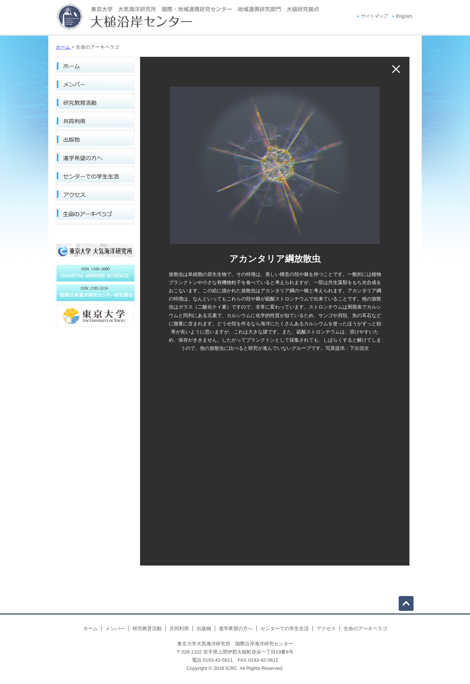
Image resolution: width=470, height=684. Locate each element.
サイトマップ (372, 17)
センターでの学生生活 (95, 178)
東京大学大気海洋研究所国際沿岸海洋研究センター (188, 18)
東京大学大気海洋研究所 (95, 252)
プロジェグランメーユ (95, 273)
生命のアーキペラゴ (95, 215)
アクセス (95, 196)
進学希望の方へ (95, 159)
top (406, 603)
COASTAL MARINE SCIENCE (95, 292)
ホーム (63, 47)
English (402, 17)
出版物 (95, 140)
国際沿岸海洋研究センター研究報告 (95, 315)
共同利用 (95, 122)
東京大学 (95, 334)
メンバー (95, 85)
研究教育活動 (95, 103)
